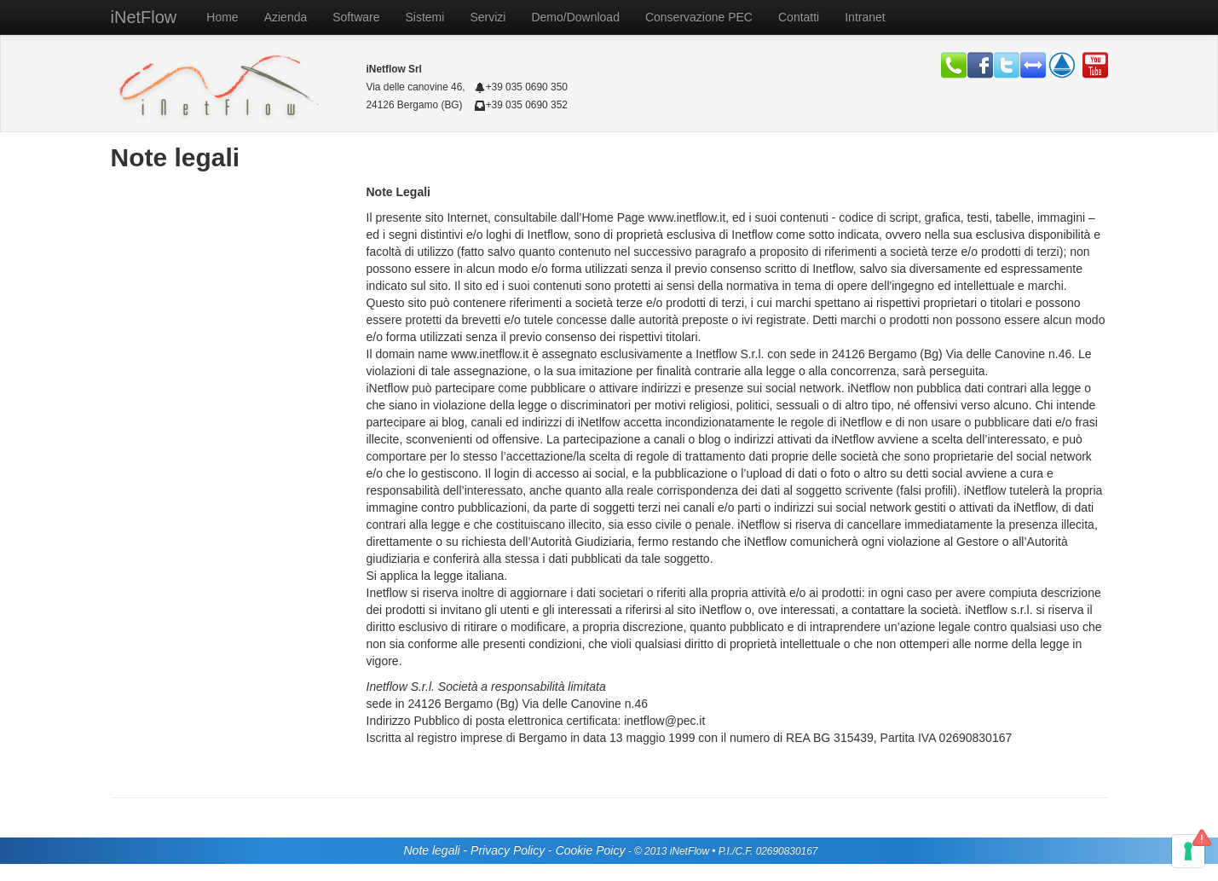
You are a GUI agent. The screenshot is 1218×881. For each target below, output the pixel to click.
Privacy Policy (507, 850)
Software (355, 17)
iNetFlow (144, 17)
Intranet (865, 17)
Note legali (431, 850)
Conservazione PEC (699, 17)
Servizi (487, 17)
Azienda (286, 17)
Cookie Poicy (591, 850)
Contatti (798, 17)
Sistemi (425, 17)
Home (222, 17)
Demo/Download (575, 17)
